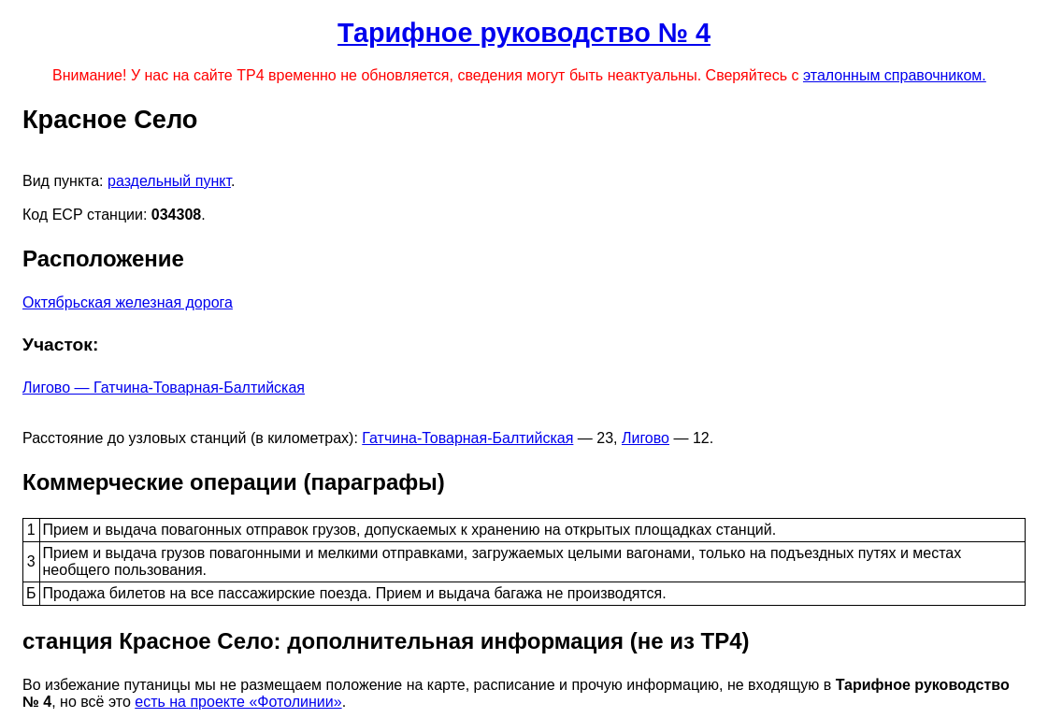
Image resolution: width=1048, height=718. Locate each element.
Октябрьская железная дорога (127, 302)
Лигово (645, 438)
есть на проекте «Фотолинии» (238, 702)
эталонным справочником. (894, 75)
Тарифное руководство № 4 (524, 33)
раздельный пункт (169, 181)
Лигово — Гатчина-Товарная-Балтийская (163, 387)
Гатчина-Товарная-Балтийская (467, 438)
